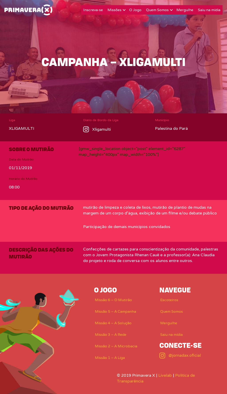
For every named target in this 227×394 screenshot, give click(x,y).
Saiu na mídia (209, 10)
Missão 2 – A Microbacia (116, 346)
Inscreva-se (93, 10)
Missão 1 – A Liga (110, 357)
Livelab (165, 375)
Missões (114, 10)
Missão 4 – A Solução (113, 323)
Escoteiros (169, 300)
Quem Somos (157, 10)
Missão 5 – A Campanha (115, 311)
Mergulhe (184, 10)
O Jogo (135, 10)
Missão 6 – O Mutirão (113, 300)
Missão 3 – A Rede (110, 334)
